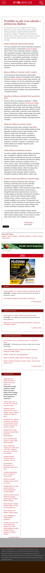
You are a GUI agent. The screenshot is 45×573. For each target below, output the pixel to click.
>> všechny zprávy (13, 537)
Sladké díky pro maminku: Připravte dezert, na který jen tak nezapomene (11, 505)
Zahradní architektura (25, 236)
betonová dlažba (16, 79)
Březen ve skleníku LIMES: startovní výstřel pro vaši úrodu (21, 358)
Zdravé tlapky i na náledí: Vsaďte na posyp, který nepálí (20, 315)
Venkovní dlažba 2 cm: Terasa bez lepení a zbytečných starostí (22, 291)
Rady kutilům (6, 238)
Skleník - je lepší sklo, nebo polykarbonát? (16, 354)
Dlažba (4, 236)
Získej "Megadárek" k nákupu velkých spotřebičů (10, 517)
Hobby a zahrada (38, 236)
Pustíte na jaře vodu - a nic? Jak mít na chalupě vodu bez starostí (10, 403)
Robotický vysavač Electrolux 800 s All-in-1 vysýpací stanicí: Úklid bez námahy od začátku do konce (11, 412)
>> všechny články (36, 301)
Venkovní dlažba (12, 236)
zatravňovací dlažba (32, 103)
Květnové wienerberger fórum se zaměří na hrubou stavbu (10, 474)
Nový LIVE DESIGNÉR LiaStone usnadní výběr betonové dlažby (10, 440)
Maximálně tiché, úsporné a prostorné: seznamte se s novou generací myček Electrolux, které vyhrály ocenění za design (11, 423)
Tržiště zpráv (28, 222)
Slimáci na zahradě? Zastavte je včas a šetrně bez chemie (11, 481)
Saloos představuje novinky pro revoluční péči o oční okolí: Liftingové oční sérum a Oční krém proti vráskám (11, 449)
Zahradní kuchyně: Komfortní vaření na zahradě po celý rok (9, 458)
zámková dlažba (31, 49)
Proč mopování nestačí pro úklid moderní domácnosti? (19, 298)
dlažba (34, 127)
